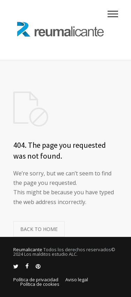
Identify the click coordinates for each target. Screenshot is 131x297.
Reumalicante (27, 249)
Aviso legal (76, 279)
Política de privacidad (35, 279)
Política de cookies (39, 284)
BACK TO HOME (39, 229)
